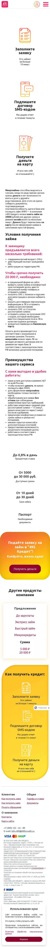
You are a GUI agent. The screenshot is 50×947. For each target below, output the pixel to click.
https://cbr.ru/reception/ (19, 860)
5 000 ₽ (25, 649)
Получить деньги (25, 568)
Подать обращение (11, 807)
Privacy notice (42, 708)
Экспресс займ (25, 622)
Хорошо (24, 939)
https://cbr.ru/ (19, 857)
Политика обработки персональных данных (24, 933)
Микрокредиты (25, 635)
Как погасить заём (11, 803)
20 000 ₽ (25, 652)
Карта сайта (8, 821)
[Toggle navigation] (45, 4)
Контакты (7, 817)
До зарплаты (25, 615)
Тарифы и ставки (35, 799)
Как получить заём (11, 799)
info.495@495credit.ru (23, 831)
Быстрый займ (25, 628)
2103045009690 (37, 868)
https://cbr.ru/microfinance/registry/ (17, 864)
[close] (48, 707)
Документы (33, 803)
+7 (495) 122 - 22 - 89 (14, 828)
